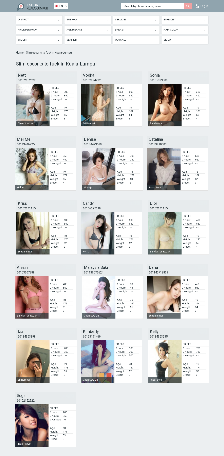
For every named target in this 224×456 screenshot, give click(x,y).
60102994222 (92, 80)
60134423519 (93, 144)
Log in (202, 6)
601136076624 (93, 272)
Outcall (120, 39)
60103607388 (26, 272)
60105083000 (159, 80)
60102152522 (27, 80)
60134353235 (159, 336)
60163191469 (92, 336)
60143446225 (26, 144)
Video (167, 39)
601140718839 (158, 272)
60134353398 (27, 336)
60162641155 (27, 208)
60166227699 (92, 208)
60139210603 (158, 144)
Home (20, 52)
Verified (72, 39)
